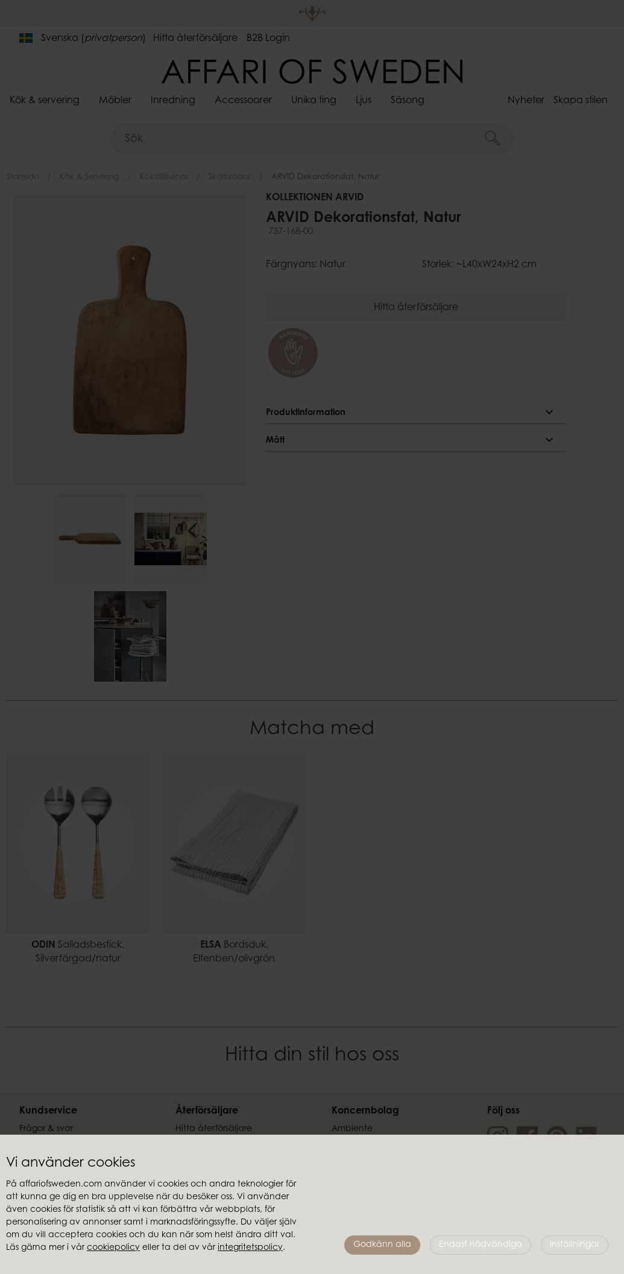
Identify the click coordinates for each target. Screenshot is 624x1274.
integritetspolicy (250, 1248)
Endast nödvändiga (480, 1245)
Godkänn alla (382, 1245)
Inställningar (574, 1245)
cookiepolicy (113, 1248)
